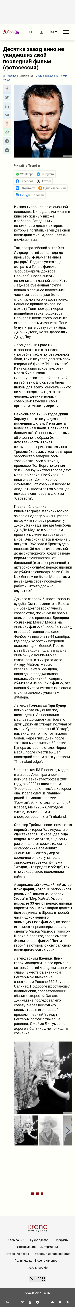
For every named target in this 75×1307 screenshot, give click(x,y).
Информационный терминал (37, 1247)
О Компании (15, 1240)
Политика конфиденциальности (37, 1260)
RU (52, 32)
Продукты (62, 1240)
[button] (7, 88)
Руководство (39, 1240)
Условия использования (52, 1254)
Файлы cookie (38, 1267)
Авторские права (17, 1254)
